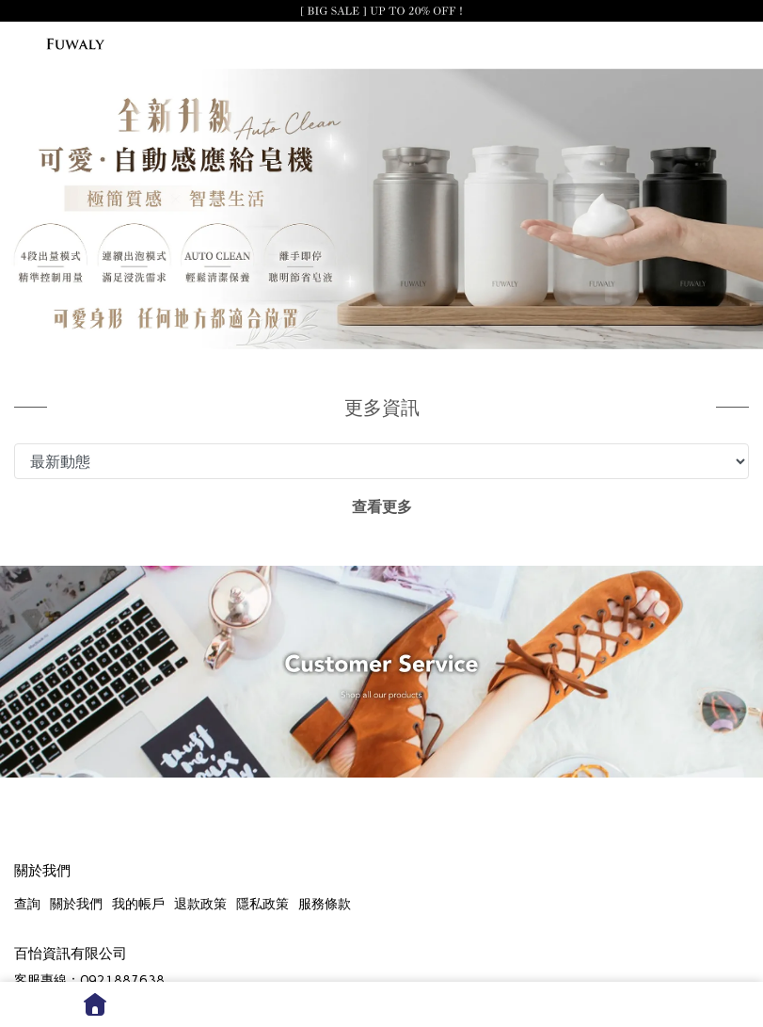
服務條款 (324, 904)
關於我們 (76, 904)
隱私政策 (262, 904)
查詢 (27, 904)
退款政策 (200, 904)
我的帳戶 (138, 904)
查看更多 (382, 507)
